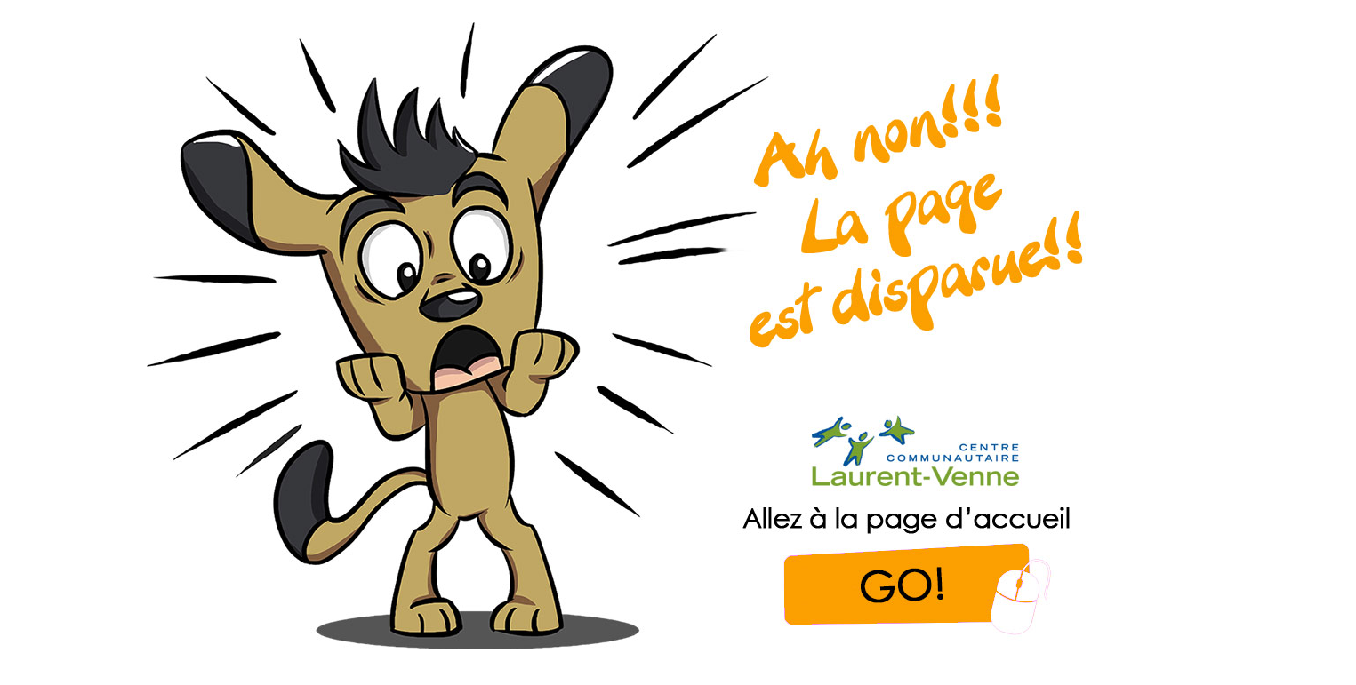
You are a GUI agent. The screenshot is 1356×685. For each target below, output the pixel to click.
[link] (636, 335)
